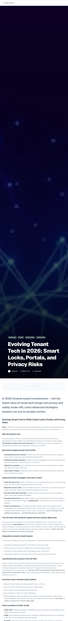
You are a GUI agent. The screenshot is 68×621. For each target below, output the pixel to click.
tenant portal (33, 501)
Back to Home (8, 3)
